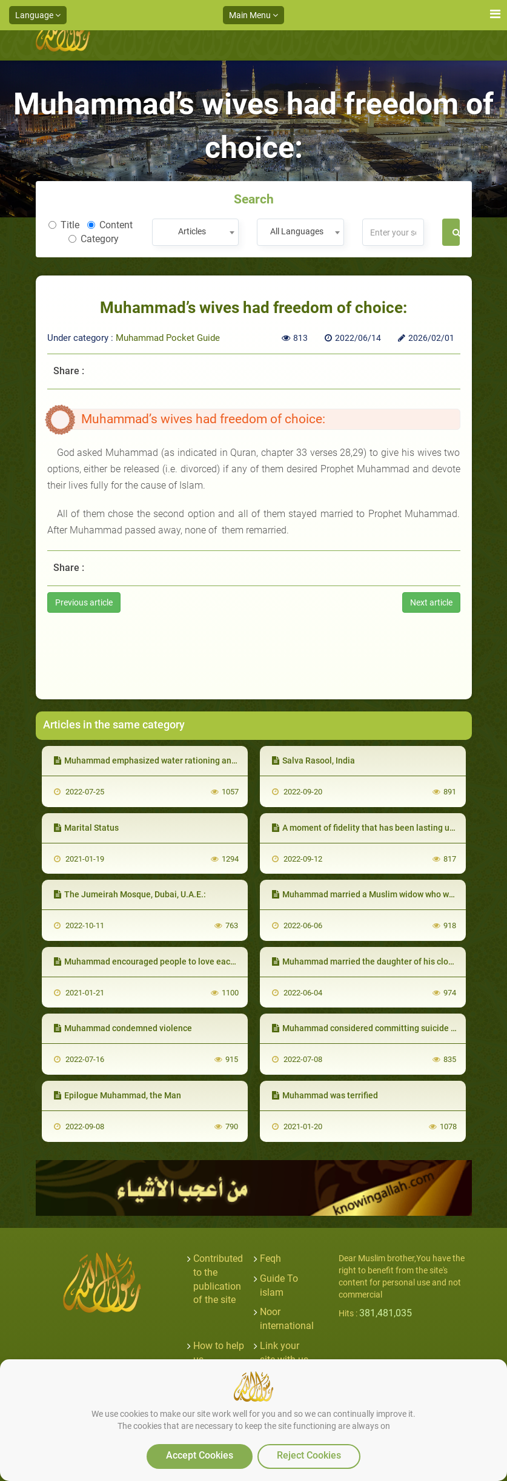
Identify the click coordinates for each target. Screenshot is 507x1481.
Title (63, 225)
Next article (431, 602)
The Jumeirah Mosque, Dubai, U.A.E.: (130, 894)
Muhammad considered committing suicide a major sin (382, 1028)
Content (110, 225)
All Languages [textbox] (296, 231)
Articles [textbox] (192, 231)
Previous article (84, 602)
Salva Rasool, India (313, 760)
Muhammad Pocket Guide (168, 337)
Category (93, 239)
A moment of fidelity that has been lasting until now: (377, 828)
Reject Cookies (309, 1455)
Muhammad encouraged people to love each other (155, 961)
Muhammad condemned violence (123, 1028)
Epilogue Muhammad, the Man (117, 1095)
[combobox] (195, 232)
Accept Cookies (199, 1455)
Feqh (270, 1258)
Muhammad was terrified (325, 1095)
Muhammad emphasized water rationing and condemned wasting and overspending (220, 760)
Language (38, 15)
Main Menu (253, 15)
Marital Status (86, 828)
